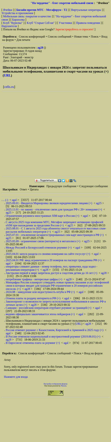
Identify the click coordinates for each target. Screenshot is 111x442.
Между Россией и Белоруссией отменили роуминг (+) (39, 247)
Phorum (63, 386)
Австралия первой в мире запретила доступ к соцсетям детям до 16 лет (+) (51, 273)
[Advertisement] (41, 134)
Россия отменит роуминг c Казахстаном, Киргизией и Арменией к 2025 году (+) (54, 330)
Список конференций (32, 36)
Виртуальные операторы (86, 9)
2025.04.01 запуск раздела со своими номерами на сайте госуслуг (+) (48, 253)
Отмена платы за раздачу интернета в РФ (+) (33, 298)
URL (7, 75)
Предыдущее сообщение (61, 186)
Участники (65, 22)
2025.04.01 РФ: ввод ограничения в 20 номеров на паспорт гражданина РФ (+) (53, 260)
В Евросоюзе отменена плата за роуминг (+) (33, 342)
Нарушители (9, 26)
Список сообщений (59, 36)
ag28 (40, 47)
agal (14, 199)
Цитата (34, 189)
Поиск (95, 36)
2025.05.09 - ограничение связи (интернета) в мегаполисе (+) (43, 241)
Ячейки (8, 9)
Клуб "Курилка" (13, 22)
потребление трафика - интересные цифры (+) (34, 279)
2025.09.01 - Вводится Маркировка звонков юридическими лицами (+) (49, 203)
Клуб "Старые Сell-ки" (41, 22)
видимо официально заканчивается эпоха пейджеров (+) (40, 314)
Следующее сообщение (93, 186)
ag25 (99, 203)
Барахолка (18, 19)
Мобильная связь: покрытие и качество (27, 16)
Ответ (23, 189)
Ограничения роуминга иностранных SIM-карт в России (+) (42, 215)
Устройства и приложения (17, 13)
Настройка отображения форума (55, 384)
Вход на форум (93, 353)
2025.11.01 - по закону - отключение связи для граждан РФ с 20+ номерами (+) (54, 209)
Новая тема (81, 36)
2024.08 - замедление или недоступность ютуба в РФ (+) (40, 291)
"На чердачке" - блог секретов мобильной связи (62, 3)
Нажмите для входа (16, 376)
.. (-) (5, 199)
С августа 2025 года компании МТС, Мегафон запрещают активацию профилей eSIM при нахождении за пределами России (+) (54, 224)
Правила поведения (88, 22)
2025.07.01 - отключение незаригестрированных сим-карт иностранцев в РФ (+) (55, 234)
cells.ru (9, 87)
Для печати (23, 39)
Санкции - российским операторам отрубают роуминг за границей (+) (48, 307)
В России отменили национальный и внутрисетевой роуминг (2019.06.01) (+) (53, 336)
